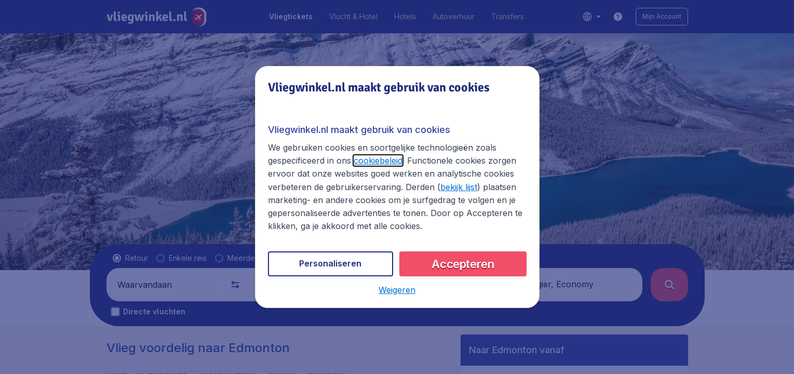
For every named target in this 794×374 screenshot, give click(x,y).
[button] (397, 290)
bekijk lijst (458, 187)
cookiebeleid (378, 160)
